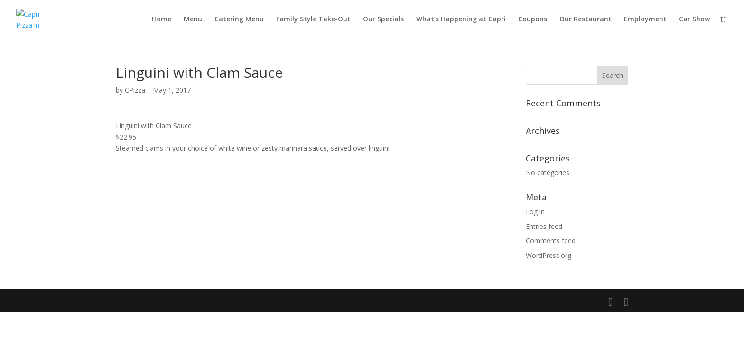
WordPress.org (548, 255)
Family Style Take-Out (313, 19)
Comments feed (551, 240)
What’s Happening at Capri (461, 19)
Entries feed (544, 226)
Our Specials (383, 19)
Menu (193, 19)
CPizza (135, 90)
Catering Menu (239, 19)
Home (161, 19)
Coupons (532, 19)
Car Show (694, 19)
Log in (535, 211)
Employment (645, 19)
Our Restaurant (585, 19)
